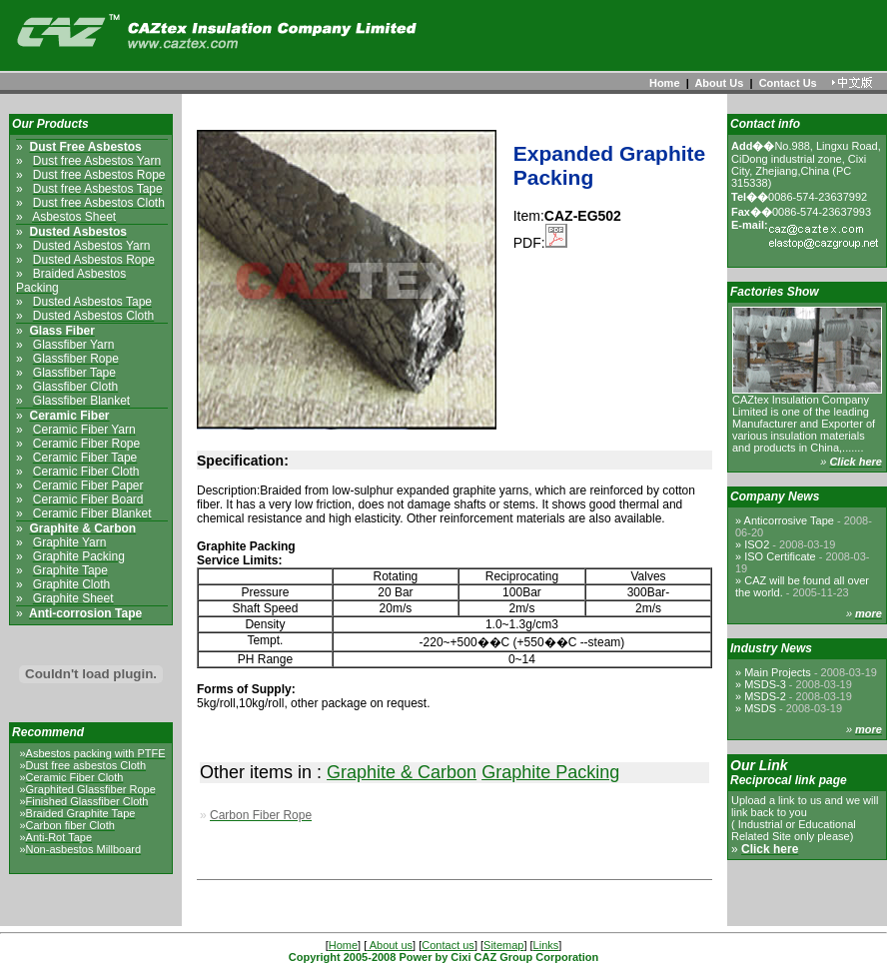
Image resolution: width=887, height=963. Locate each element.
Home (664, 83)
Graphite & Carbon (401, 772)
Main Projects (810, 672)
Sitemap (503, 945)
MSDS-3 (798, 684)
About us (390, 945)
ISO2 (789, 544)
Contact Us (788, 83)
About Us (718, 83)
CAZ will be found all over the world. (802, 586)
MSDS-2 (798, 696)
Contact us (448, 945)
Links (546, 945)
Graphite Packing (550, 772)
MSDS (793, 708)
